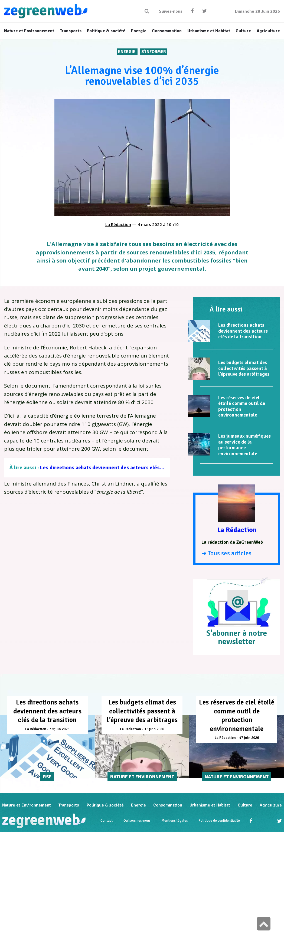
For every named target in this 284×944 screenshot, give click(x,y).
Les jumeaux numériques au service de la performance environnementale (244, 445)
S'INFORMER (153, 51)
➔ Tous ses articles (226, 553)
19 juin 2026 (59, 729)
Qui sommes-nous (137, 821)
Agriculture (271, 805)
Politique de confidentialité (219, 821)
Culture (245, 805)
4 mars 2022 (150, 224)
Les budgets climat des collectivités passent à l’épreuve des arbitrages (243, 368)
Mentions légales (174, 821)
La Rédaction (118, 224)
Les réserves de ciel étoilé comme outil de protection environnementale (241, 406)
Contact (106, 821)
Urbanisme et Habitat (210, 805)
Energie (127, 51)
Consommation (167, 805)
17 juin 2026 (249, 738)
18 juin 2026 (154, 729)
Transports (68, 805)
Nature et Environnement (26, 805)
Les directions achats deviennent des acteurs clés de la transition (118, 467)
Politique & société (105, 805)
